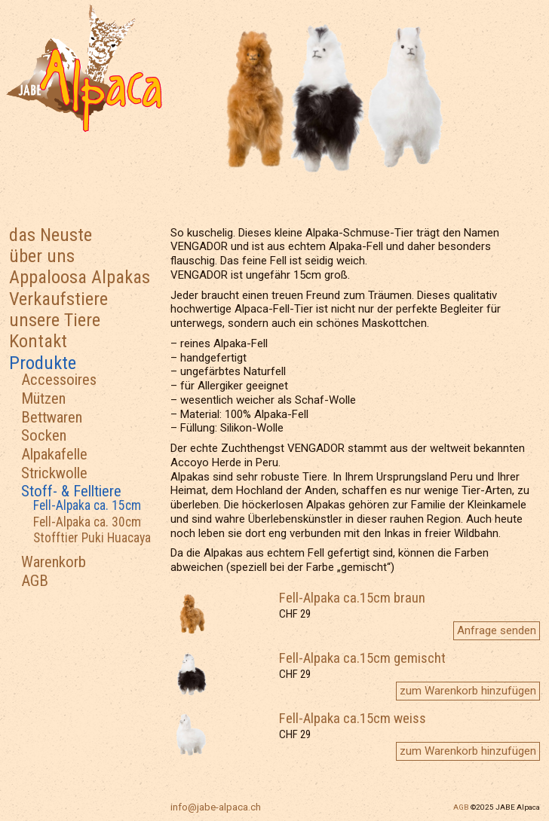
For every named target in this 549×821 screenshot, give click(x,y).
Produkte (42, 363)
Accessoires (59, 380)
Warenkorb (53, 562)
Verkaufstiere (58, 299)
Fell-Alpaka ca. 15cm (87, 505)
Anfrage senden (496, 630)
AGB (34, 581)
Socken (43, 435)
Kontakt (38, 341)
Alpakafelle (54, 454)
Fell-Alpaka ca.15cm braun (352, 598)
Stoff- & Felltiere (71, 491)
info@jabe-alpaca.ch (215, 807)
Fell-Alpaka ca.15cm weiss (352, 718)
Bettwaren (51, 417)
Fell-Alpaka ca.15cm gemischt (362, 658)
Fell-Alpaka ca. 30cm (87, 522)
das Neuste (50, 235)
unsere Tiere (54, 320)
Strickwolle (54, 473)
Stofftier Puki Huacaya (92, 537)
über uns (42, 256)
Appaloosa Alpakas (79, 277)
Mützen (43, 398)
